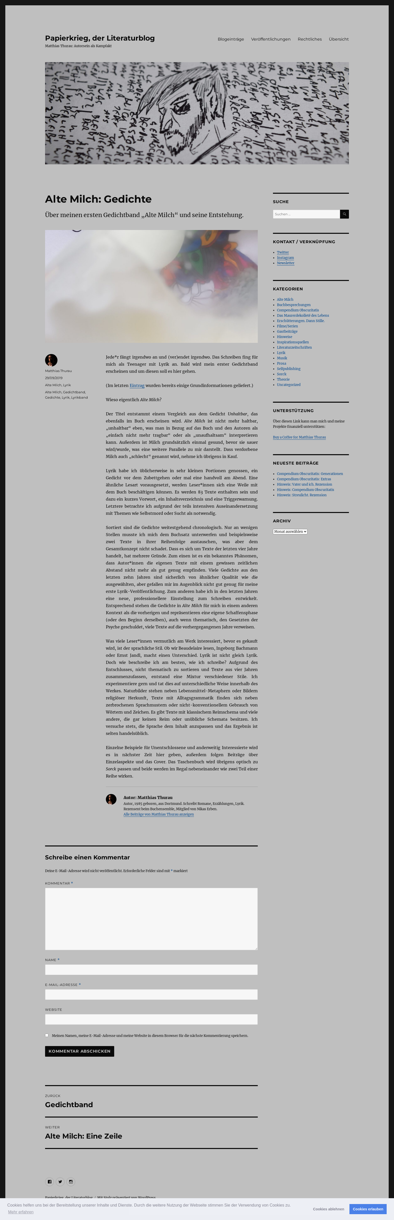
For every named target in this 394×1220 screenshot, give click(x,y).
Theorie (283, 379)
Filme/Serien (287, 326)
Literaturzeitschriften (294, 347)
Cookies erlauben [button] (368, 1209)
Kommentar (59, 883)
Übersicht (339, 39)
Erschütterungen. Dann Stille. (301, 321)
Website (53, 1009)
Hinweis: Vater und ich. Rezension (304, 484)
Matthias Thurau (58, 371)
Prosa (281, 363)
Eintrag (137, 385)
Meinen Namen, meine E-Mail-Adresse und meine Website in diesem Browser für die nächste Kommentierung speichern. (150, 1036)
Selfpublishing (289, 369)
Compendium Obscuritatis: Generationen (310, 474)
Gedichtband (74, 392)
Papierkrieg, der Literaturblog (100, 38)
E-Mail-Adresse (63, 985)
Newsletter (285, 263)
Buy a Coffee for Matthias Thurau (299, 437)
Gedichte (52, 397)
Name (52, 960)
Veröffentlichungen (271, 39)
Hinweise (284, 337)
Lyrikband (79, 397)
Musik (282, 358)
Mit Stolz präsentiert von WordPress (126, 1198)
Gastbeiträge (287, 331)
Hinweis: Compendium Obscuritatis (305, 490)
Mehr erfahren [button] (21, 1212)
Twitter (283, 252)
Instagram (285, 258)
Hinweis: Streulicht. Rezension (302, 495)
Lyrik (67, 385)
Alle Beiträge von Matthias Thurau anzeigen (159, 814)
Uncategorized (289, 385)
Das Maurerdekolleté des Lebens (303, 315)
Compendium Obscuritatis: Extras (304, 479)
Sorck (281, 374)
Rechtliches (310, 39)
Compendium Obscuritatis (298, 310)
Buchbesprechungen (294, 305)
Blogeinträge (231, 39)
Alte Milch (53, 385)
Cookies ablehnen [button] (328, 1209)
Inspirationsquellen (293, 342)
